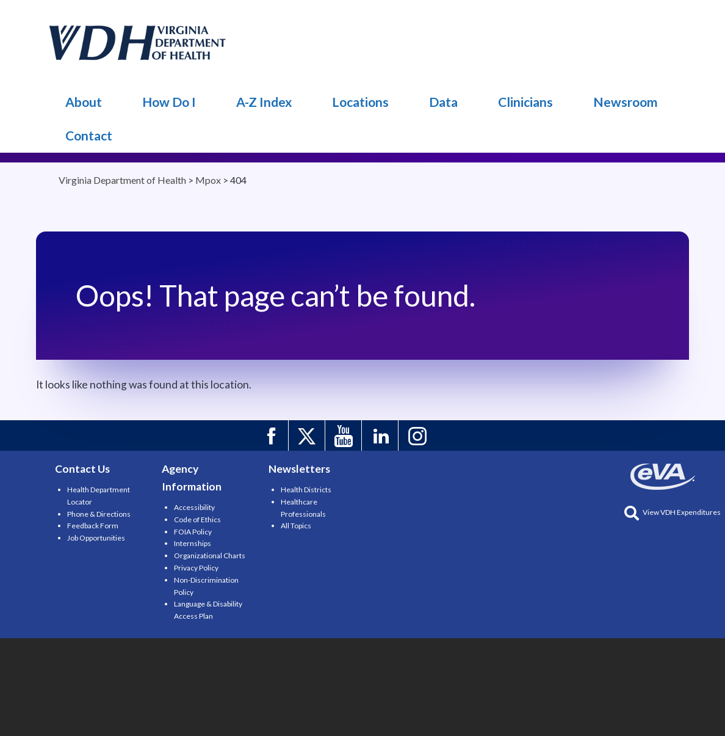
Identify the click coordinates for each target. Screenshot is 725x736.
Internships (192, 543)
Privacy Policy (196, 567)
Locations (360, 101)
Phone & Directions (99, 514)
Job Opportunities (96, 537)
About (83, 101)
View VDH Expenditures (672, 512)
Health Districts (306, 489)
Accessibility (194, 507)
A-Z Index (264, 101)
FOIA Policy (193, 531)
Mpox (138, 42)
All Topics (296, 525)
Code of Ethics (197, 519)
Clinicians (525, 101)
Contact (88, 135)
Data (443, 101)
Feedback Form (92, 525)
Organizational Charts (209, 555)
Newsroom (625, 101)
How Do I (169, 101)
